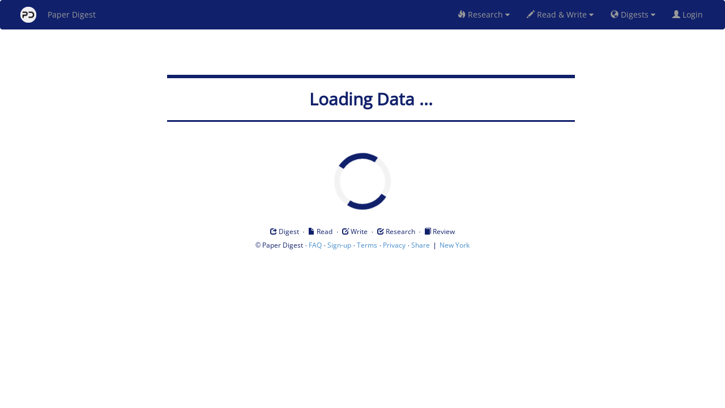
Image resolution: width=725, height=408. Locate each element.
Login (689, 14)
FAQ (315, 245)
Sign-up (339, 245)
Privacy (394, 245)
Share (420, 245)
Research (484, 14)
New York (455, 245)
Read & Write (560, 14)
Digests (633, 14)
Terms (367, 245)
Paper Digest (58, 15)
